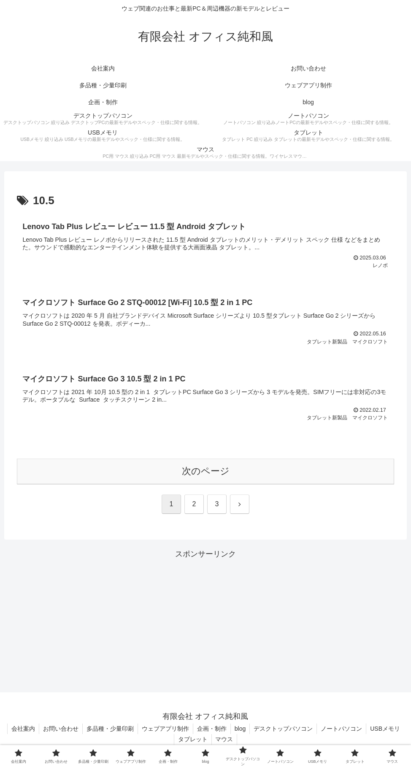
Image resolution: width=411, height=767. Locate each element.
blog (260, 730)
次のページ (206, 472)
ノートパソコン (363, 730)
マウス (244, 740)
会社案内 (39, 730)
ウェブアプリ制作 (184, 730)
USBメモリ (173, 740)
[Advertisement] (205, 621)
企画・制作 (231, 730)
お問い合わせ (77, 730)
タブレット (211, 740)
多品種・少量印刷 (127, 730)
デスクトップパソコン (304, 730)
